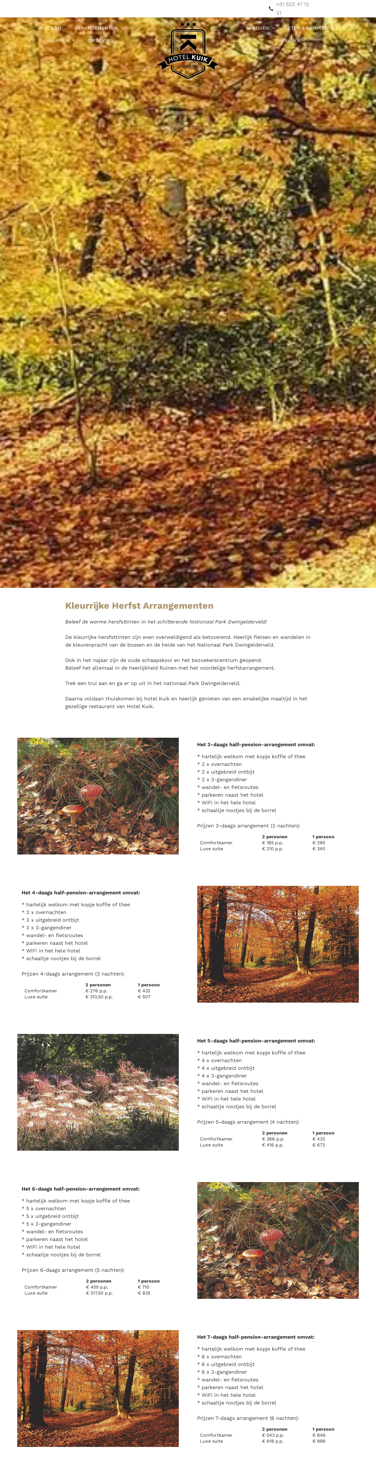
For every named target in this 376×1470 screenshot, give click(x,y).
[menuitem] (53, 28)
